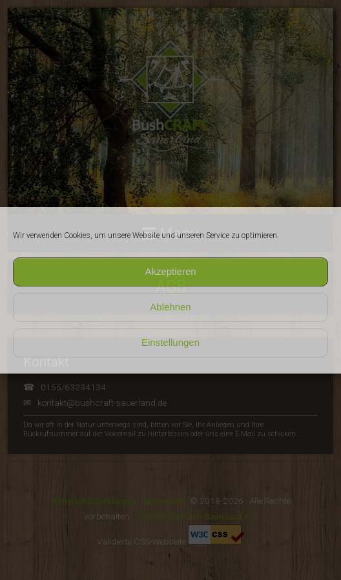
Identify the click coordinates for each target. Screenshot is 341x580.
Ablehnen (170, 306)
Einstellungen (170, 342)
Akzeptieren (170, 271)
